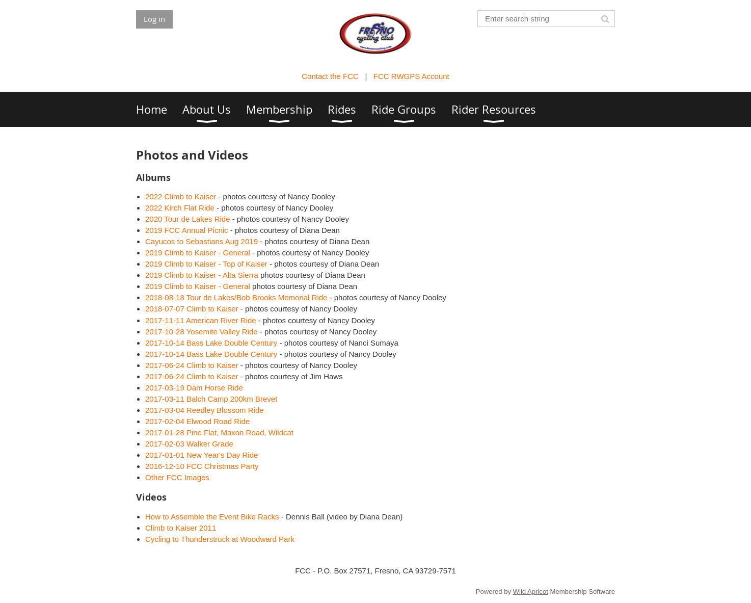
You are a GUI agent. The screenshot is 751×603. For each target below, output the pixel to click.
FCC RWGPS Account (411, 76)
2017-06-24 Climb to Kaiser (191, 365)
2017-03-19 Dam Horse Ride (194, 387)
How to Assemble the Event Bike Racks (212, 516)
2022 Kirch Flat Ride (179, 207)
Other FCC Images (177, 477)
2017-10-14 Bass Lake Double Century (211, 342)
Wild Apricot (530, 591)
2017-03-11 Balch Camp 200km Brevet (211, 399)
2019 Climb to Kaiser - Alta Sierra (202, 275)
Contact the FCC (330, 76)
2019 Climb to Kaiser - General (197, 252)
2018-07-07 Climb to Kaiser (191, 308)
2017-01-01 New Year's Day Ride (201, 455)
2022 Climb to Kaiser (180, 196)
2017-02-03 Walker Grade (189, 443)
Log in (154, 19)
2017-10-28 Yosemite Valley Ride (201, 331)
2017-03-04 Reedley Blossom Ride (204, 410)
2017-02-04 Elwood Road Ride (197, 421)
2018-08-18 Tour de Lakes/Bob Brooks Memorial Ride (236, 297)
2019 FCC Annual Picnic (186, 230)
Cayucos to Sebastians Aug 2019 (201, 241)
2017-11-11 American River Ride (200, 320)
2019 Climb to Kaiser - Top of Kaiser (206, 263)
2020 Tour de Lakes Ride (187, 219)
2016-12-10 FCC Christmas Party (202, 466)
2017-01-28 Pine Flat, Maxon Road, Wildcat (219, 432)
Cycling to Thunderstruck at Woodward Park (219, 539)
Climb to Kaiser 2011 (180, 527)
